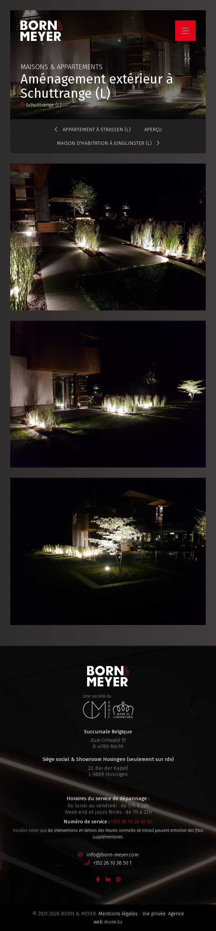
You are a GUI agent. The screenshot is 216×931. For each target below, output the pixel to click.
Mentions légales (118, 914)
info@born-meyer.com (112, 855)
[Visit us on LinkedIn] (108, 879)
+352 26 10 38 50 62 (131, 822)
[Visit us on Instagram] (118, 879)
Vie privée (154, 914)
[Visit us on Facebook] (98, 879)
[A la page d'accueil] (41, 30)
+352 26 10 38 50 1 (112, 863)
